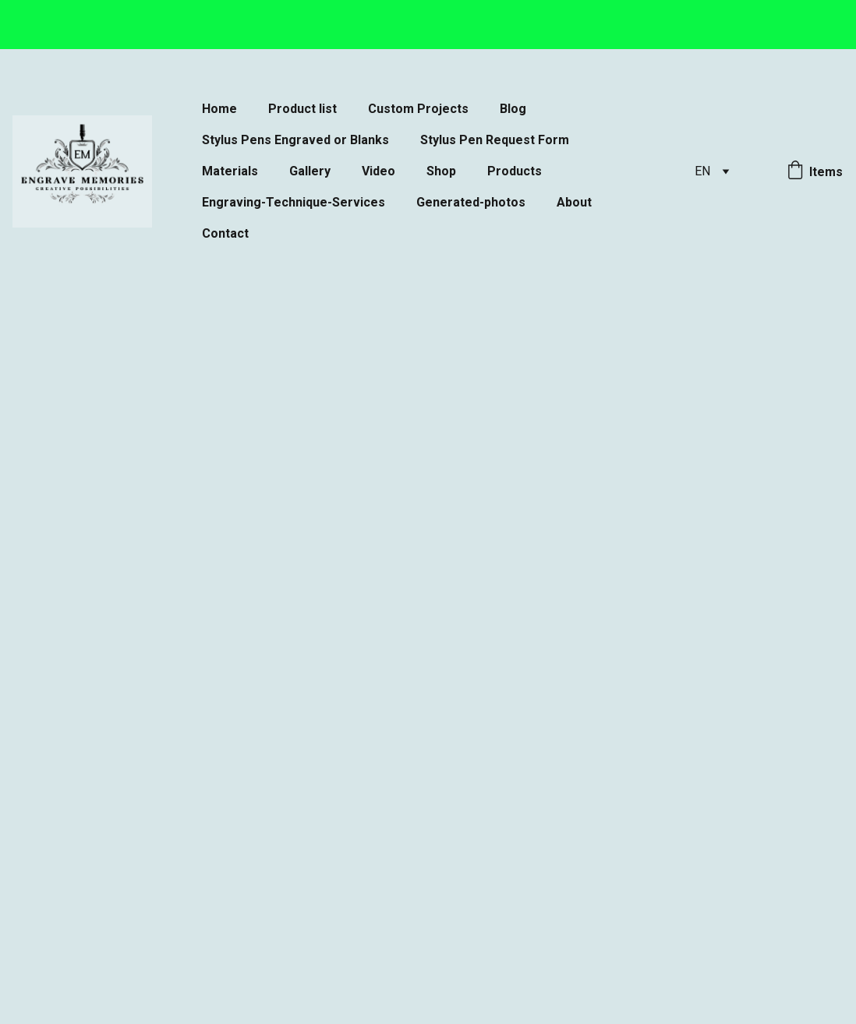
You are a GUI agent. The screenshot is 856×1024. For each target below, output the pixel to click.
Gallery (310, 171)
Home (219, 108)
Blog (513, 108)
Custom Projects (418, 108)
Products (514, 171)
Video (378, 171)
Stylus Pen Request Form (494, 139)
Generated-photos (470, 202)
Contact (225, 233)
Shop (441, 171)
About (574, 202)
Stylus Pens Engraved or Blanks (295, 139)
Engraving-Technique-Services (293, 202)
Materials (230, 171)
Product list (302, 108)
